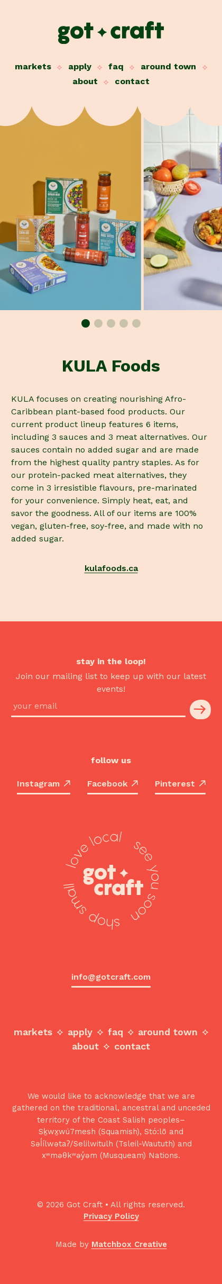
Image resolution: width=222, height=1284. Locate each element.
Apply (79, 66)
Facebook (112, 784)
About (85, 81)
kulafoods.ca (111, 568)
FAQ (116, 66)
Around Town (168, 66)
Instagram (43, 784)
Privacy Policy (111, 1216)
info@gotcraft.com (111, 977)
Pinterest (180, 784)
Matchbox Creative (129, 1244)
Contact (132, 81)
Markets (33, 66)
